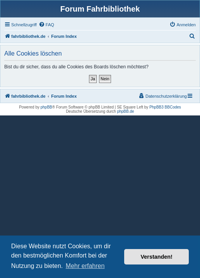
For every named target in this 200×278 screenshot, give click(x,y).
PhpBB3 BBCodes (165, 107)
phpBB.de (125, 111)
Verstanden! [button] (157, 257)
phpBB (46, 107)
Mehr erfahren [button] (85, 266)
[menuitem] (46, 24)
